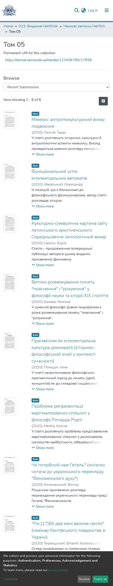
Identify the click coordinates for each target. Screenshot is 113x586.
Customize (10, 579)
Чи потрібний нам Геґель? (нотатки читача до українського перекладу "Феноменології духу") (68, 471)
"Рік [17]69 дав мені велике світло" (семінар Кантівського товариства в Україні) (68, 530)
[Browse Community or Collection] (56, 87)
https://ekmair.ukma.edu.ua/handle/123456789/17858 (48, 60)
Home (8, 26)
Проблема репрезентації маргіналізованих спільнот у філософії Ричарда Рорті (61, 413)
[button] (83, 10)
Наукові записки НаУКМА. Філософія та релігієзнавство (85, 26)
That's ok (100, 579)
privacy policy (58, 570)
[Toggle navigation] (106, 10)
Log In (93, 10)
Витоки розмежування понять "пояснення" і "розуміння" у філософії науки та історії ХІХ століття (70, 289)
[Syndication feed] (103, 101)
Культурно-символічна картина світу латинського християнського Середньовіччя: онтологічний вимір (69, 230)
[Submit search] (77, 10)
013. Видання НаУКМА (38, 26)
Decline (84, 579)
